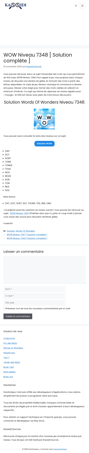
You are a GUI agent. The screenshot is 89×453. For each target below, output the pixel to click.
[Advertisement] (44, 29)
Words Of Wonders (25, 231)
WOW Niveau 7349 (19, 213)
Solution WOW (44, 143)
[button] (76, 5)
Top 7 (6, 357)
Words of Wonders (13, 347)
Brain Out (8, 376)
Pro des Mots (10, 343)
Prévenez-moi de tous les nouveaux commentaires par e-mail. (38, 308)
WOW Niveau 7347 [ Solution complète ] (27, 234)
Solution (11, 231)
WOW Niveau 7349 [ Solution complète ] (27, 238)
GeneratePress (60, 449)
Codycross (9, 338)
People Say (9, 352)
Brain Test (8, 367)
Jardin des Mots (11, 362)
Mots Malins (9, 371)
